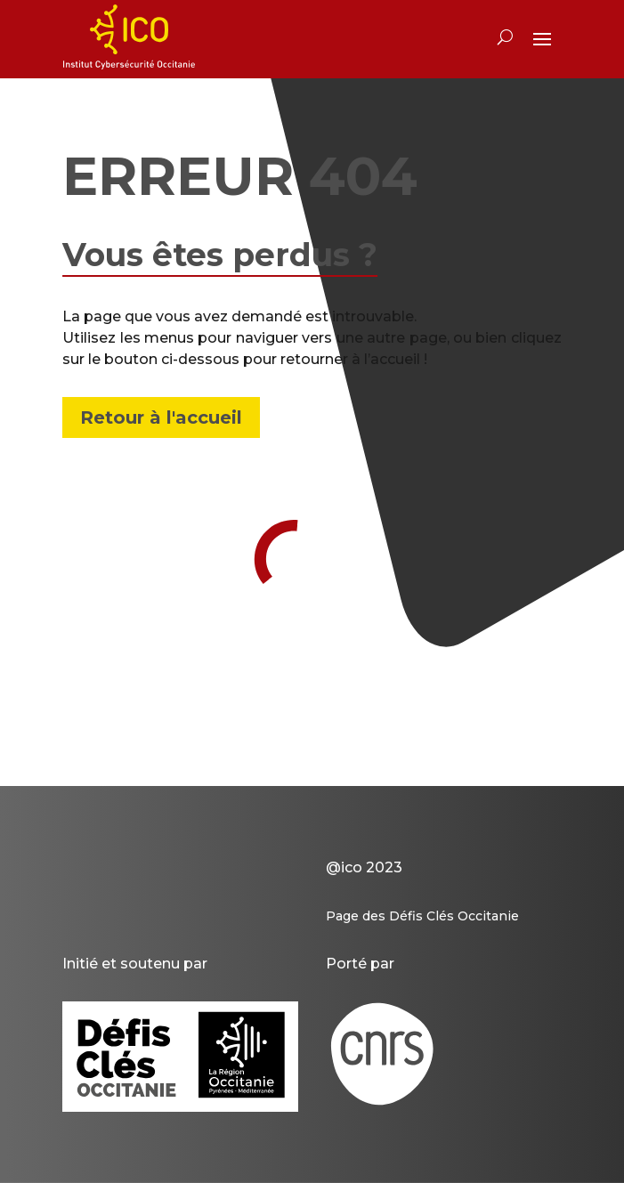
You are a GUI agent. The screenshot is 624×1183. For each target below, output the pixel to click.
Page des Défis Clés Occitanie (422, 916)
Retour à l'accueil (161, 417)
